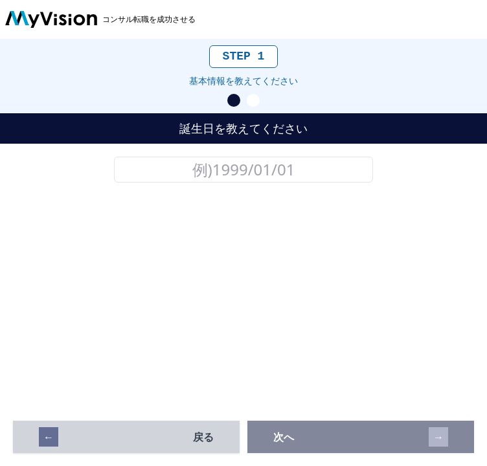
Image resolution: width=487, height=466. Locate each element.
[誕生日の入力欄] (243, 170)
